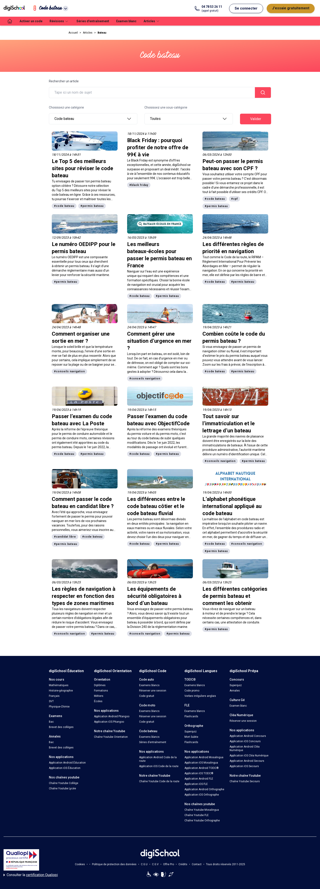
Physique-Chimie (59, 706)
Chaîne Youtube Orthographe (202, 820)
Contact (197, 864)
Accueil (73, 32)
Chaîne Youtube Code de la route (159, 781)
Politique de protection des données (114, 864)
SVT (51, 701)
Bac (51, 721)
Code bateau (93, 118)
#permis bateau (92, 206)
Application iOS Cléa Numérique (249, 755)
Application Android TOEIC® (201, 768)
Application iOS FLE (196, 784)
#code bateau (64, 206)
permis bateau (182, 609)
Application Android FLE (198, 778)
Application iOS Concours (245, 741)
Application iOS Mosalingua (201, 762)
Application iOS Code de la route (158, 766)
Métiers (98, 695)
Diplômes (100, 685)
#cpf (234, 198)
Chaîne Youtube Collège (63, 783)
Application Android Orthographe (204, 789)
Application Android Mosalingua (203, 757)
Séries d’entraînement (152, 742)
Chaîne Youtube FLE (196, 815)
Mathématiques (58, 685)
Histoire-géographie (61, 690)
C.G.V (155, 864)
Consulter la (31, 875)
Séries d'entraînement (92, 21)
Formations (101, 690)
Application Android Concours (248, 736)
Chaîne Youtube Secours (245, 781)
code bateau (250, 519)
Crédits (182, 864)
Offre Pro (168, 864)
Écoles (98, 701)
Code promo (191, 690)
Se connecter (246, 8)
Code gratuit (146, 695)
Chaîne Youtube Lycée (62, 788)
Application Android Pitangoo (111, 716)
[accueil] (10, 21)
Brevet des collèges (61, 727)
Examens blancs (149, 685)
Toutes (188, 118)
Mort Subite (191, 736)
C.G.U (144, 864)
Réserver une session (152, 690)
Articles (87, 32)
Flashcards (191, 716)
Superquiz (190, 731)
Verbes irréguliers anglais (200, 695)
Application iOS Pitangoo (109, 721)
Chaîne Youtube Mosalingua (201, 809)
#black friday (138, 185)
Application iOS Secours (244, 766)
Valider (255, 119)
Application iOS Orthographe (201, 794)
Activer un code (31, 21)
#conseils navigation (69, 371)
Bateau (102, 32)
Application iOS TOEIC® (198, 773)
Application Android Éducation (67, 762)
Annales (235, 690)
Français (54, 695)
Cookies (80, 864)
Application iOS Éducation (64, 768)
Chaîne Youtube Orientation (111, 736)
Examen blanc (126, 21)
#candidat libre (65, 536)
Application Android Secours (247, 760)
